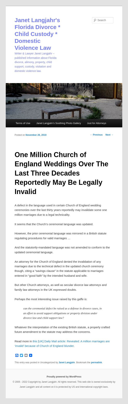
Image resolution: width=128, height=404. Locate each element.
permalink (96, 362)
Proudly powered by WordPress (64, 376)
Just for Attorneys (96, 123)
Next (109, 134)
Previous (96, 134)
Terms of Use (23, 123)
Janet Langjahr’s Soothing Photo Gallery (58, 123)
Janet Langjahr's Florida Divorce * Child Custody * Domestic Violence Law (37, 34)
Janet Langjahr (67, 362)
